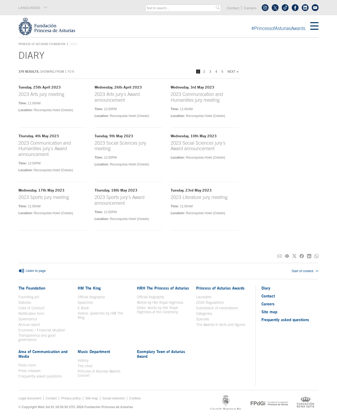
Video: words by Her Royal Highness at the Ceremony (157, 310)
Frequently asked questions (40, 376)
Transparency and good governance (37, 337)
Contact (233, 8)
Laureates (203, 297)
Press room (27, 365)
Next (231, 72)
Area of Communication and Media (42, 354)
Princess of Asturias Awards (220, 288)
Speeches (85, 302)
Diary (265, 288)
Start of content (305, 271)
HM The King (89, 288)
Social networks (113, 398)
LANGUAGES (33, 7)
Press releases (29, 371)
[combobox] (181, 8)
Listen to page (32, 271)
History (83, 360)
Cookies (135, 398)
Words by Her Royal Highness (160, 302)
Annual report (29, 324)
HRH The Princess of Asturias (163, 288)
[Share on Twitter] (294, 256)
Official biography (91, 297)
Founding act (28, 297)
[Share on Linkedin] (309, 256)
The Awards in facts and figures (220, 324)
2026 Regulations (210, 302)
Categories (204, 313)
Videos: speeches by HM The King (100, 315)
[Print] (287, 256)
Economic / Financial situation (41, 330)
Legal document (29, 398)
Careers (250, 8)
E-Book (83, 308)
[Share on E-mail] (279, 256)
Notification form (31, 313)
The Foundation (31, 288)
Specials (202, 319)
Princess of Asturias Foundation (41, 44)
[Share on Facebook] (302, 256)
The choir (85, 366)
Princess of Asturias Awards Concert (99, 373)
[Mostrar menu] (314, 26)
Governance (27, 319)
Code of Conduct (31, 308)
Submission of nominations (217, 308)
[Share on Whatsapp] (316, 256)
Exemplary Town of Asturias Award (161, 354)
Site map (269, 311)
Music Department (94, 351)
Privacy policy (71, 398)
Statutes (24, 302)
